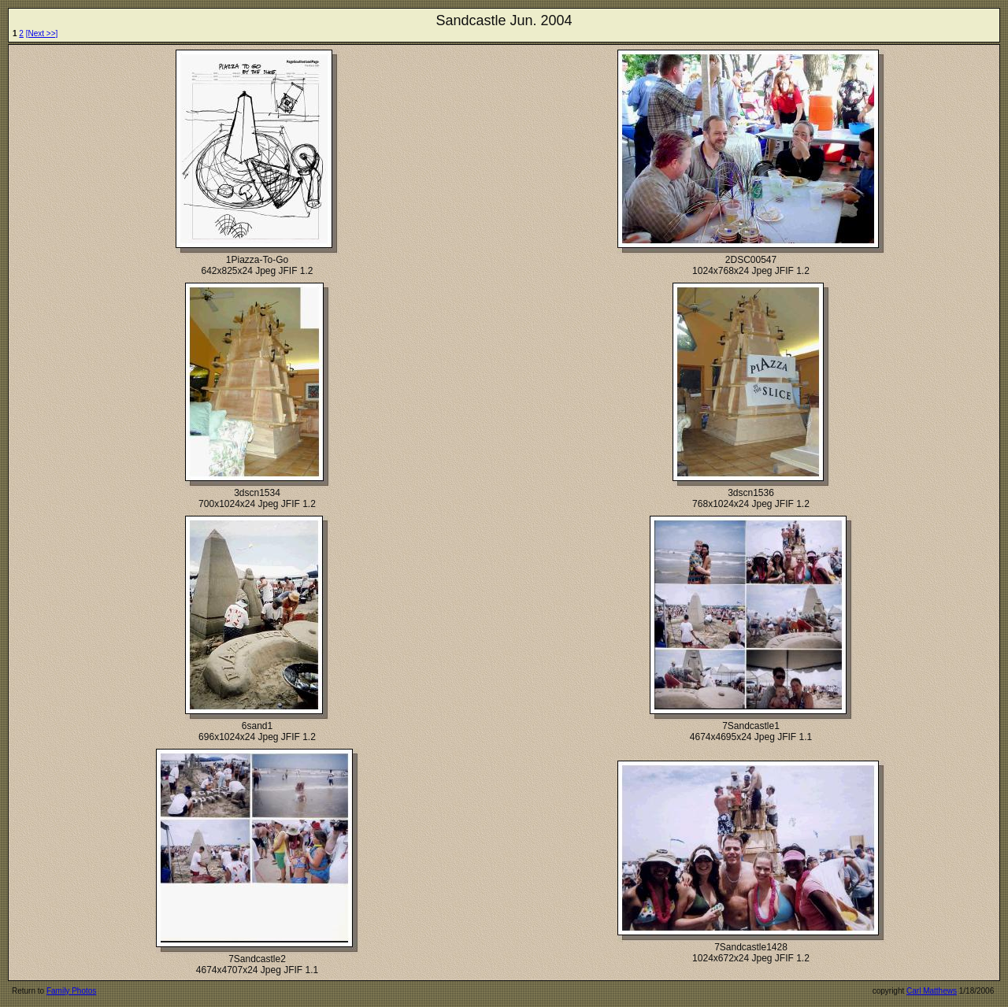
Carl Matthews (931, 991)
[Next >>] (42, 33)
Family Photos (71, 991)
